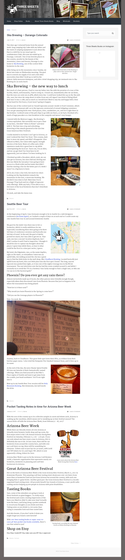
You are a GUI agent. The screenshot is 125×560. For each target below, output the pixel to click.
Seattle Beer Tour (17, 204)
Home (9, 21)
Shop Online (18, 21)
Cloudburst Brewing (52, 259)
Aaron (23, 40)
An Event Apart (22, 216)
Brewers (11, 198)
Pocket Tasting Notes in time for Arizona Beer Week (39, 406)
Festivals (16, 538)
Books (28, 21)
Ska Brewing (18, 64)
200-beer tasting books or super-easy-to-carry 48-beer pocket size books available (25, 520)
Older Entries (75, 543)
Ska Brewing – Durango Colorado (27, 35)
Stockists (76, 21)
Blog (58, 21)
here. (76, 462)
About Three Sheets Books (44, 21)
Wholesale (66, 21)
